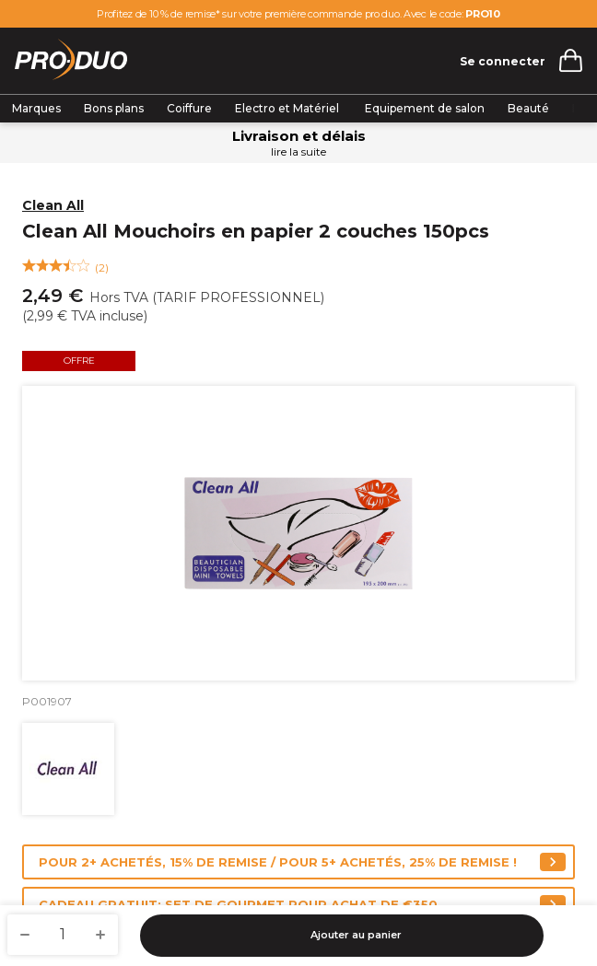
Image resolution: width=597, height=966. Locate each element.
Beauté (528, 108)
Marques (36, 108)
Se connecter (502, 61)
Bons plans (114, 108)
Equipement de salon (425, 108)
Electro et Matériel (288, 108)
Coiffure (189, 108)
